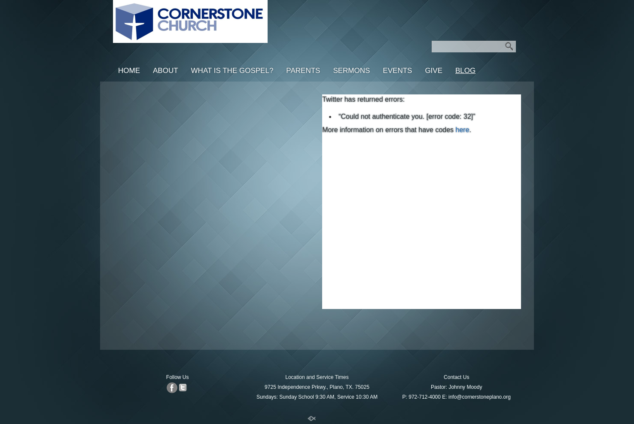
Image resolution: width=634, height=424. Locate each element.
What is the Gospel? (232, 71)
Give (433, 71)
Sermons (351, 71)
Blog (465, 71)
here (462, 129)
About (165, 71)
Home (129, 71)
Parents (303, 71)
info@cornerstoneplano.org (479, 397)
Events (397, 71)
